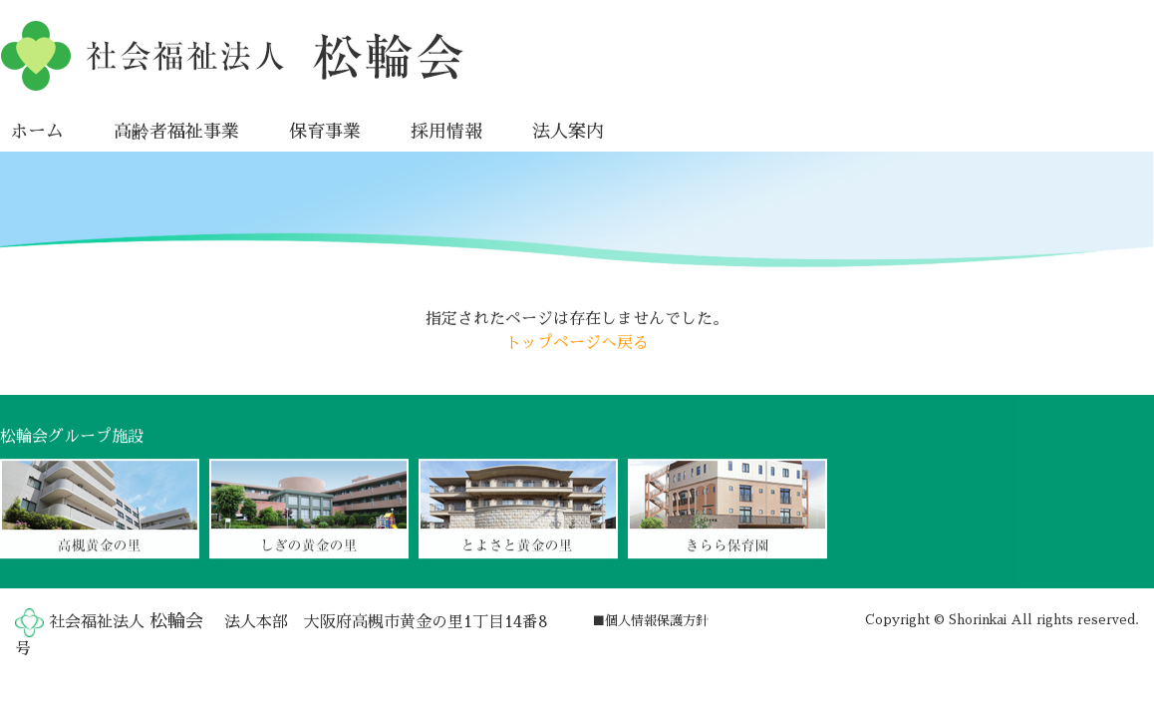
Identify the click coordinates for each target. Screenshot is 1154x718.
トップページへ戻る (577, 342)
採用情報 (446, 131)
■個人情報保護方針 (650, 620)
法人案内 (568, 131)
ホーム (37, 131)
